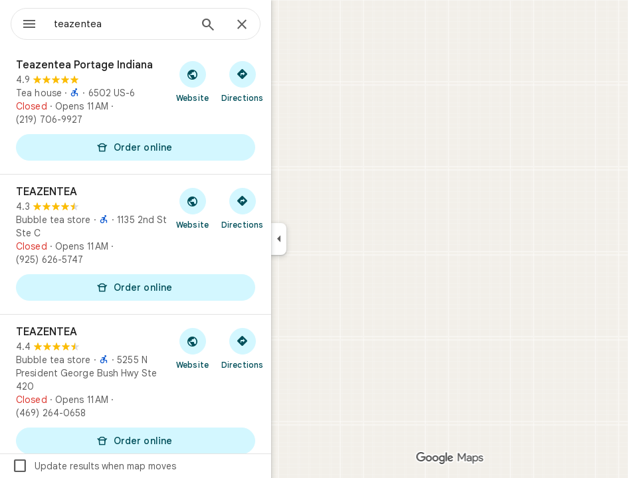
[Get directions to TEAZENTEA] (242, 207)
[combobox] (121, 24)
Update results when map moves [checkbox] (94, 466)
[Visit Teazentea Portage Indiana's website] (192, 81)
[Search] (208, 26)
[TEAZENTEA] (135, 244)
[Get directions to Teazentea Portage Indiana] (242, 81)
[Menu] (29, 25)
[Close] (242, 25)
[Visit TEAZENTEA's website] (192, 207)
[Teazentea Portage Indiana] (135, 111)
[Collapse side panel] (278, 239)
